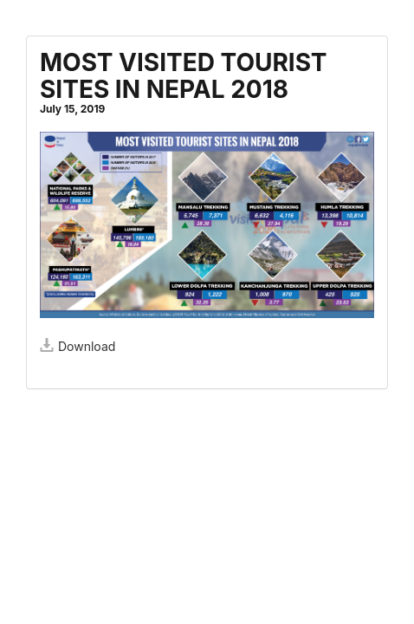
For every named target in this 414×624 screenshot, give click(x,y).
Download (77, 346)
